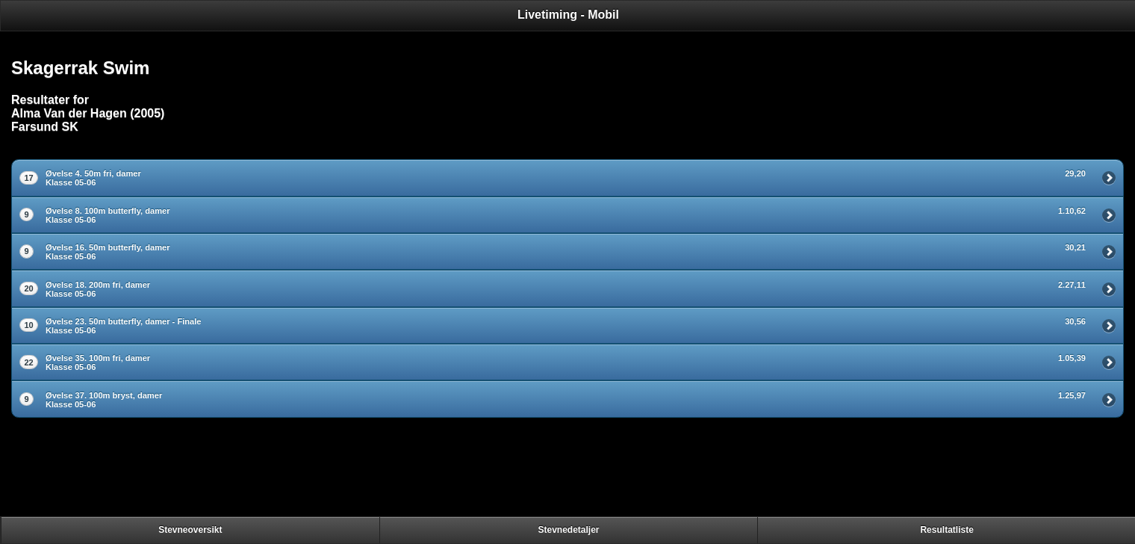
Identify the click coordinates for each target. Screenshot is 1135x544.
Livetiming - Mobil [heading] (568, 14)
